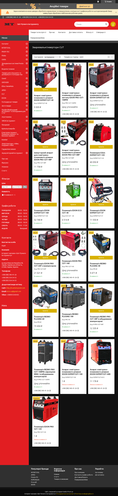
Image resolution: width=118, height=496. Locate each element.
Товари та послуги (37, 32)
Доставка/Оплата (81, 477)
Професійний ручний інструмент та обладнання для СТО (13, 111)
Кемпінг (5, 140)
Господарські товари (9, 102)
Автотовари (6, 106)
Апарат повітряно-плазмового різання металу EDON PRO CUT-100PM (73, 96)
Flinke (4, 56)
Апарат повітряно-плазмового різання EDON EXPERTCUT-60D (100, 371)
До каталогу (99, 475)
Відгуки (5, 163)
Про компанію (80, 472)
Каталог (5, 44)
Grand (4, 78)
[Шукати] (106, 24)
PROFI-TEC (5, 52)
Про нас (52, 32)
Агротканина (6, 117)
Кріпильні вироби (8, 129)
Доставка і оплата (76, 32)
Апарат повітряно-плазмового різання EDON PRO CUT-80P (71, 152)
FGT (3, 94)
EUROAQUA (35, 479)
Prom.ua (70, 491)
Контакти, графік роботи (84, 475)
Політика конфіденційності (84, 494)
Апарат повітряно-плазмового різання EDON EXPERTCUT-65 (99, 95)
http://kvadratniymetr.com (16, 288)
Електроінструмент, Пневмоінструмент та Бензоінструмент (10, 134)
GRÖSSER (5, 82)
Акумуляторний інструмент (12, 153)
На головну (99, 472)
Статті (4, 171)
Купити (45, 90)
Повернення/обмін (38, 38)
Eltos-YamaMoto (7, 86)
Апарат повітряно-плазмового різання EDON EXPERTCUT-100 (72, 371)
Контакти (61, 32)
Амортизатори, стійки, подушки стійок (10, 144)
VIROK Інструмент (8, 121)
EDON (4, 98)
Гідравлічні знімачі (9, 149)
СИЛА (4, 59)
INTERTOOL (6, 48)
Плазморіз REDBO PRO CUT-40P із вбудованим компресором (101, 319)
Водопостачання (8, 69)
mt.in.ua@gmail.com (14, 291)
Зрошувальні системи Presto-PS (13, 64)
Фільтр (89, 32)
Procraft (34, 482)
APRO (4, 90)
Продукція (5, 125)
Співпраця (100, 32)
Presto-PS (34, 477)
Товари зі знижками (61, 479)
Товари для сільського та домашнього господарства (12, 73)
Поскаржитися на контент (65, 494)
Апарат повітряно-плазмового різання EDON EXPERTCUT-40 (43, 97)
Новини (5, 167)
